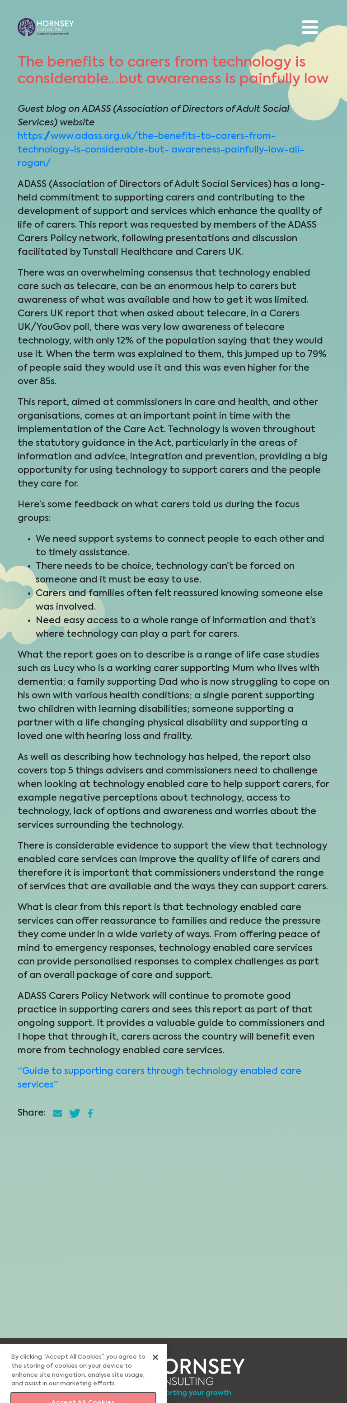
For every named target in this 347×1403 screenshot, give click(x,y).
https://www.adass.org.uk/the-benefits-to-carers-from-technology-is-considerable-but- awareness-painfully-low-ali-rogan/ (161, 150)
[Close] (155, 1366)
